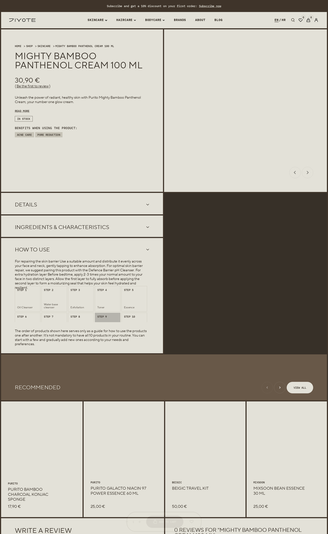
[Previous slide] (295, 172)
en (277, 20)
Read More (22, 110)
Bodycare (153, 20)
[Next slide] (307, 172)
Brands (180, 20)
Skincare (96, 20)
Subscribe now (210, 6)
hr (284, 20)
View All (300, 387)
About (200, 20)
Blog (218, 20)
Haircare (124, 20)
